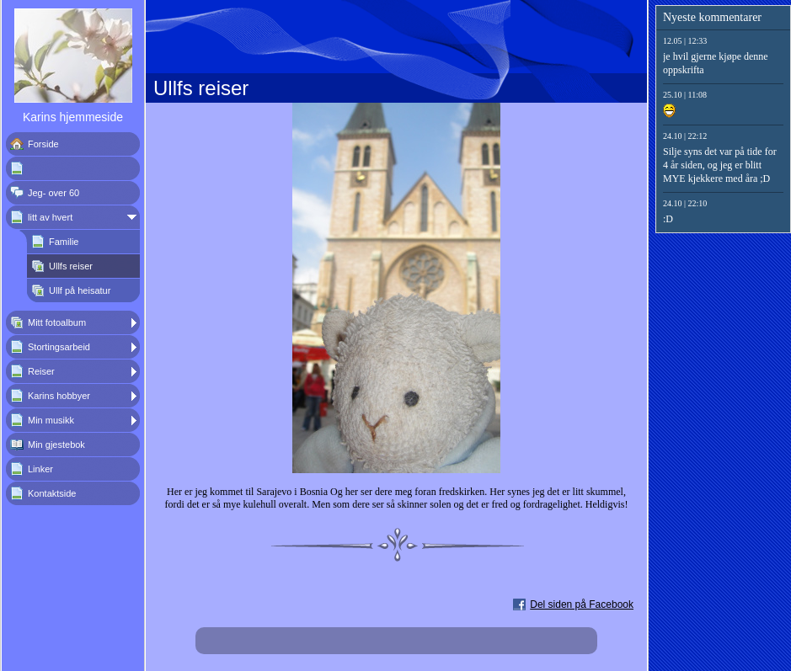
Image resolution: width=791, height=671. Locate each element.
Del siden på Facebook (581, 604)
